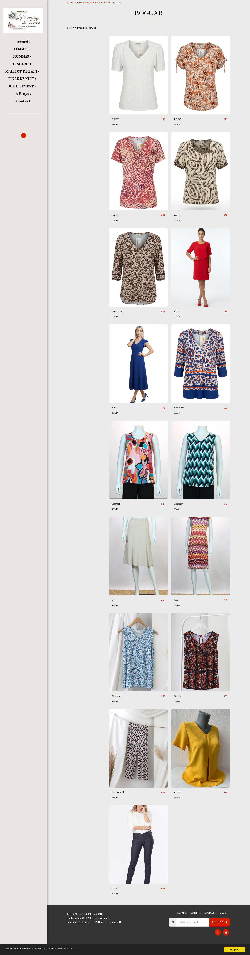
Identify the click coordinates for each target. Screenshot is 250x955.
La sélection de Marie (87, 2)
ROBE (177, 320)
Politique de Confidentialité (108, 932)
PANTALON (119, 898)
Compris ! (234, 949)
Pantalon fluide (121, 802)
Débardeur (118, 512)
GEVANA (115, 133)
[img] (138, 83)
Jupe (114, 609)
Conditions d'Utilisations (79, 932)
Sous (75, 65)
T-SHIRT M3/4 (121, 320)
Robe (177, 609)
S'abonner (219, 931)
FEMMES (105, 2)
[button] (23, 118)
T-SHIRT (117, 127)
